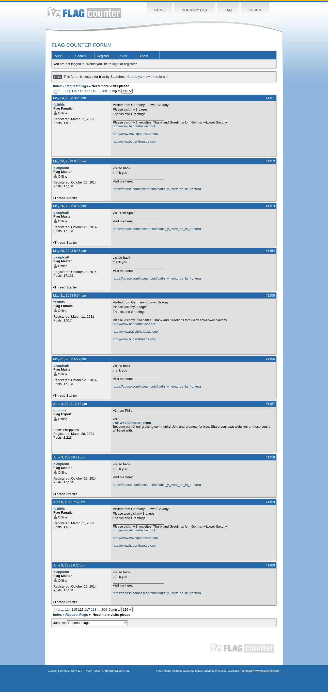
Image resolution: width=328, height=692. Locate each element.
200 (104, 91)
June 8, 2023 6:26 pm (69, 565)
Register (103, 56)
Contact (52, 670)
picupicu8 (61, 168)
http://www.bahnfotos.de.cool (134, 126)
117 (87, 91)
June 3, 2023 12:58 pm (70, 404)
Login (144, 56)
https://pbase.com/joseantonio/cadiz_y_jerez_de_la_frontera (157, 189)
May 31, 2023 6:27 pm (69, 359)
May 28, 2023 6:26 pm (69, 251)
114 (68, 91)
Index (58, 56)
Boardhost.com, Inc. (117, 670)
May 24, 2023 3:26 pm (69, 98)
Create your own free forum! (147, 77)
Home (159, 10)
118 (93, 91)
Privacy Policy (91, 670)
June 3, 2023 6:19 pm (69, 457)
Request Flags (76, 86)
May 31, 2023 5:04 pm (69, 295)
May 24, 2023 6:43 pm (69, 161)
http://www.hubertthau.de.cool (134, 141)
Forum (254, 10)
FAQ (228, 10)
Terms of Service (70, 670)
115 (74, 91)
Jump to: (90, 622)
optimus (59, 410)
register (129, 64)
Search (80, 56)
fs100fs (59, 104)
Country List (195, 10)
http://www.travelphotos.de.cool (136, 134)
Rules (122, 56)
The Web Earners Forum (132, 423)
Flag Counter (84, 12)
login (115, 64)
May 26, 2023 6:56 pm (69, 206)
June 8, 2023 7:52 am (69, 502)
